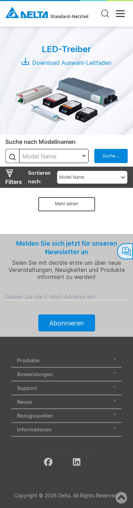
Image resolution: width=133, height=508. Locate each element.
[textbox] (54, 156)
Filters (13, 177)
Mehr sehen (66, 203)
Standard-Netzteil (69, 17)
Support (66, 388)
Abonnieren (66, 323)
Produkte (66, 360)
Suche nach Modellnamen (40, 141)
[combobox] (54, 156)
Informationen (66, 429)
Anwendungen (66, 374)
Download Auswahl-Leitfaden (67, 62)
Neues (66, 402)
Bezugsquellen (66, 415)
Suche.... (111, 155)
